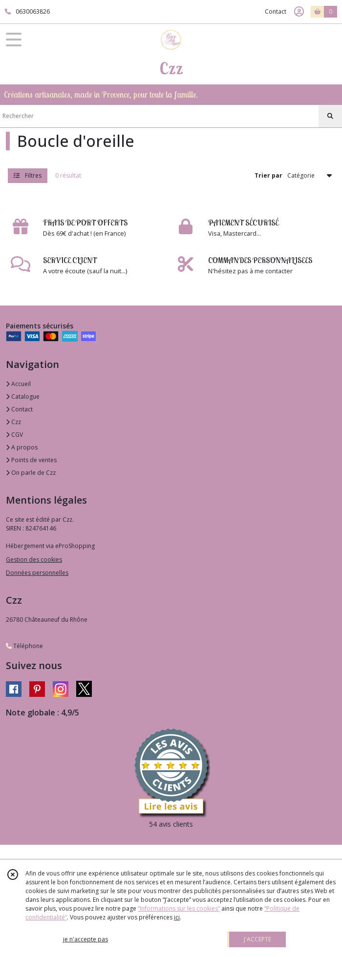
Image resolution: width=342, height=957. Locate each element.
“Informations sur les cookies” (179, 908)
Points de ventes (31, 460)
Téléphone (24, 646)
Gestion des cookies (34, 559)
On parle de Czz (31, 472)
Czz (13, 422)
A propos (22, 447)
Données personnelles (37, 573)
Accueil (18, 384)
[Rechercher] (330, 116)
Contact (275, 11)
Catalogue (23, 396)
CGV (14, 434)
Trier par (268, 175)
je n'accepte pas (85, 939)
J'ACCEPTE (257, 939)
